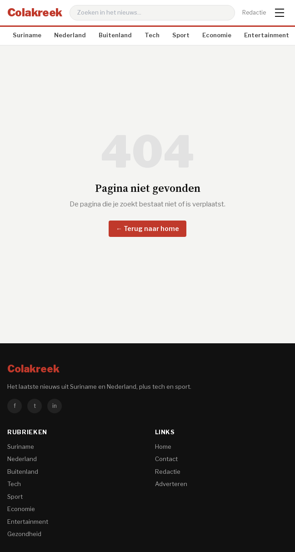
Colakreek (34, 12)
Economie (216, 35)
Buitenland (115, 35)
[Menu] (279, 13)
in (54, 405)
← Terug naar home (147, 228)
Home (163, 446)
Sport (181, 35)
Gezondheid (24, 533)
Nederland (70, 35)
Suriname (27, 35)
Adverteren (171, 483)
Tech (152, 35)
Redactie (254, 12)
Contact (166, 458)
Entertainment (266, 35)
